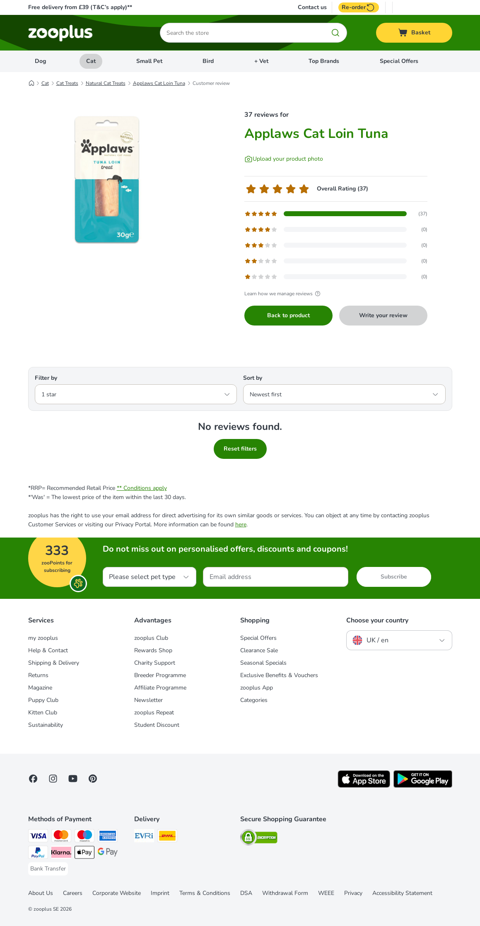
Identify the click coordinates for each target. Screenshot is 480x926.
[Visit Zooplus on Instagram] (53, 779)
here (240, 524)
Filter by (46, 378)
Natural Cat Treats (105, 83)
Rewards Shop (153, 650)
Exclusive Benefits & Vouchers (279, 675)
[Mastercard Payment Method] (61, 837)
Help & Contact (48, 650)
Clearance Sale (259, 650)
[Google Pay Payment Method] (108, 854)
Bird (208, 61)
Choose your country (377, 620)
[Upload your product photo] (283, 159)
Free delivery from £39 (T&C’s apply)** (80, 7)
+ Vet (261, 61)
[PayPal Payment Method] (38, 854)
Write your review (383, 315)
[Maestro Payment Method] (84, 837)
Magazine (40, 688)
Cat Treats (67, 83)
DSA (246, 893)
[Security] (258, 839)
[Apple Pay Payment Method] (84, 854)
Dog (40, 61)
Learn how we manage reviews (283, 293)
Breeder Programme (160, 675)
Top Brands (324, 61)
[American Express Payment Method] (108, 837)
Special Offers (399, 61)
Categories (254, 700)
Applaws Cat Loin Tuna (159, 83)
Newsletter (148, 700)
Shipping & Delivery (53, 663)
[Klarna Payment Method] (61, 854)
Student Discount (156, 725)
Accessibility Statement (402, 893)
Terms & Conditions (204, 893)
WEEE (326, 893)
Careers (72, 893)
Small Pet (149, 61)
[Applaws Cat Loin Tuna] (107, 179)
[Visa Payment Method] (38, 837)
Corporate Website (116, 893)
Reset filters (240, 449)
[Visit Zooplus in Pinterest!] (93, 779)
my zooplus (43, 638)
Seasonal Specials (263, 663)
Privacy (353, 893)
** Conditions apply (142, 488)
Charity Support (154, 663)
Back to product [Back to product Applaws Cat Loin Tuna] (288, 315)
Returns (38, 675)
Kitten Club (42, 712)
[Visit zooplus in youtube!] (73, 779)
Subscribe (394, 577)
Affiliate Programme (160, 688)
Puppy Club (43, 700)
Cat (91, 61)
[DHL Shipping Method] (167, 837)
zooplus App (256, 688)
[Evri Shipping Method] (144, 837)
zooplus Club (151, 638)
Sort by (252, 378)
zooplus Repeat (154, 712)
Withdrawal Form (285, 893)
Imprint (160, 893)
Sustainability (45, 725)
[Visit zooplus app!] (364, 786)
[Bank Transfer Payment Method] (48, 868)
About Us (40, 893)
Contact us (312, 7)
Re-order (359, 7)
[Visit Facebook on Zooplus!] (33, 779)
